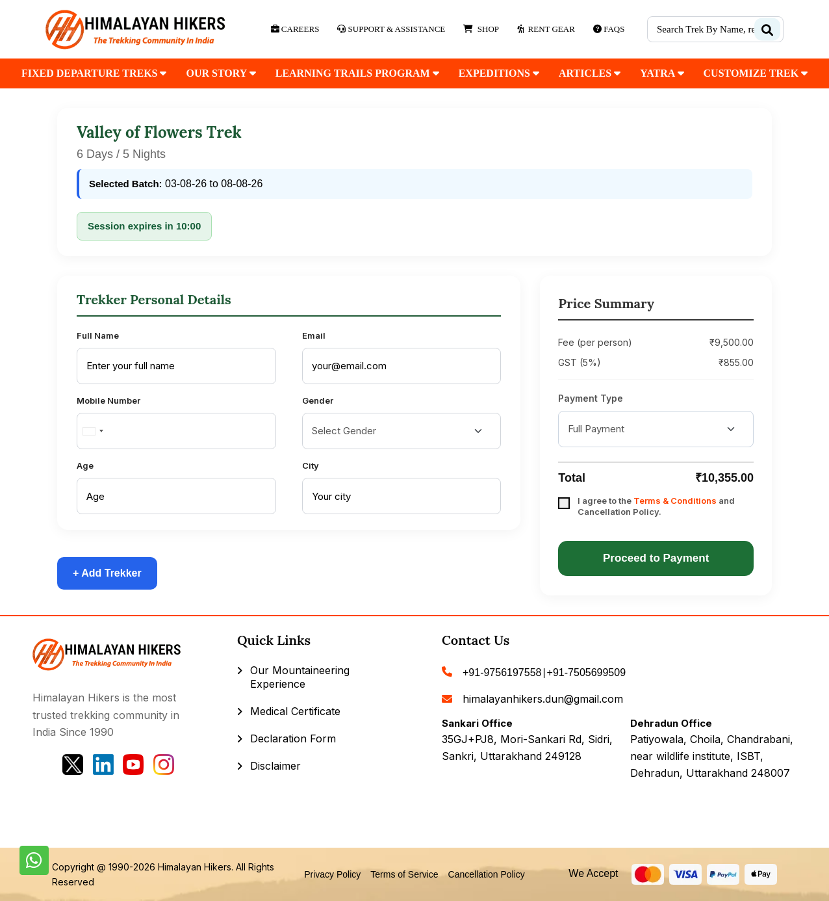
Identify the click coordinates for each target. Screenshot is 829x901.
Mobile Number (108, 400)
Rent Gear (546, 29)
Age (85, 465)
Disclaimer (275, 765)
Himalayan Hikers (194, 866)
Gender (317, 400)
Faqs (609, 29)
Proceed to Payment (656, 558)
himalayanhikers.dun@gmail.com (543, 698)
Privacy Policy (332, 874)
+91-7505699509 (586, 672)
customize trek (756, 73)
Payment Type (590, 398)
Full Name (98, 335)
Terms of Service (404, 874)
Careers (295, 29)
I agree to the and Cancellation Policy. (656, 506)
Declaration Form (293, 738)
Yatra (661, 73)
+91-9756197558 (502, 672)
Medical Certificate (295, 711)
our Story (220, 73)
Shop (481, 29)
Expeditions (499, 73)
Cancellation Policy (486, 874)
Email (313, 335)
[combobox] (92, 431)
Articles (589, 73)
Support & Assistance (391, 29)
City (310, 465)
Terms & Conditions (675, 500)
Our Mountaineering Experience (300, 677)
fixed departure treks (94, 73)
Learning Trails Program (357, 73)
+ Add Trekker (107, 573)
